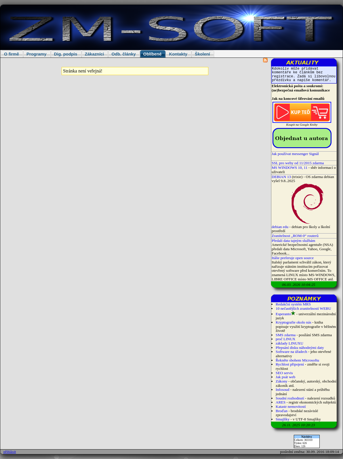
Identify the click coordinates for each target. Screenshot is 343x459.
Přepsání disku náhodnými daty (300, 347)
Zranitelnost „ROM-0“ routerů (295, 236)
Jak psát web (285, 377)
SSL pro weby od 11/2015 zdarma (298, 163)
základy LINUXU (289, 343)
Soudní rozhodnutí (290, 398)
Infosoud (282, 389)
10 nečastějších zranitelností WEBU (303, 308)
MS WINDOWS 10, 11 (289, 167)
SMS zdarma (286, 335)
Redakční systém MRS (293, 304)
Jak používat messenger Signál (295, 154)
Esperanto (283, 314)
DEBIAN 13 (281, 177)
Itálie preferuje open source (293, 258)
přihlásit (9, 452)
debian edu (280, 227)
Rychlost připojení (290, 364)
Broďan (281, 411)
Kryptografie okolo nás (293, 322)
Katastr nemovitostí (291, 406)
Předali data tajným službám (293, 240)
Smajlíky (282, 419)
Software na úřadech (291, 351)
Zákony (281, 381)
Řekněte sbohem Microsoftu (297, 360)
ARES (280, 402)
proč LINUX (285, 339)
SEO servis (284, 373)
